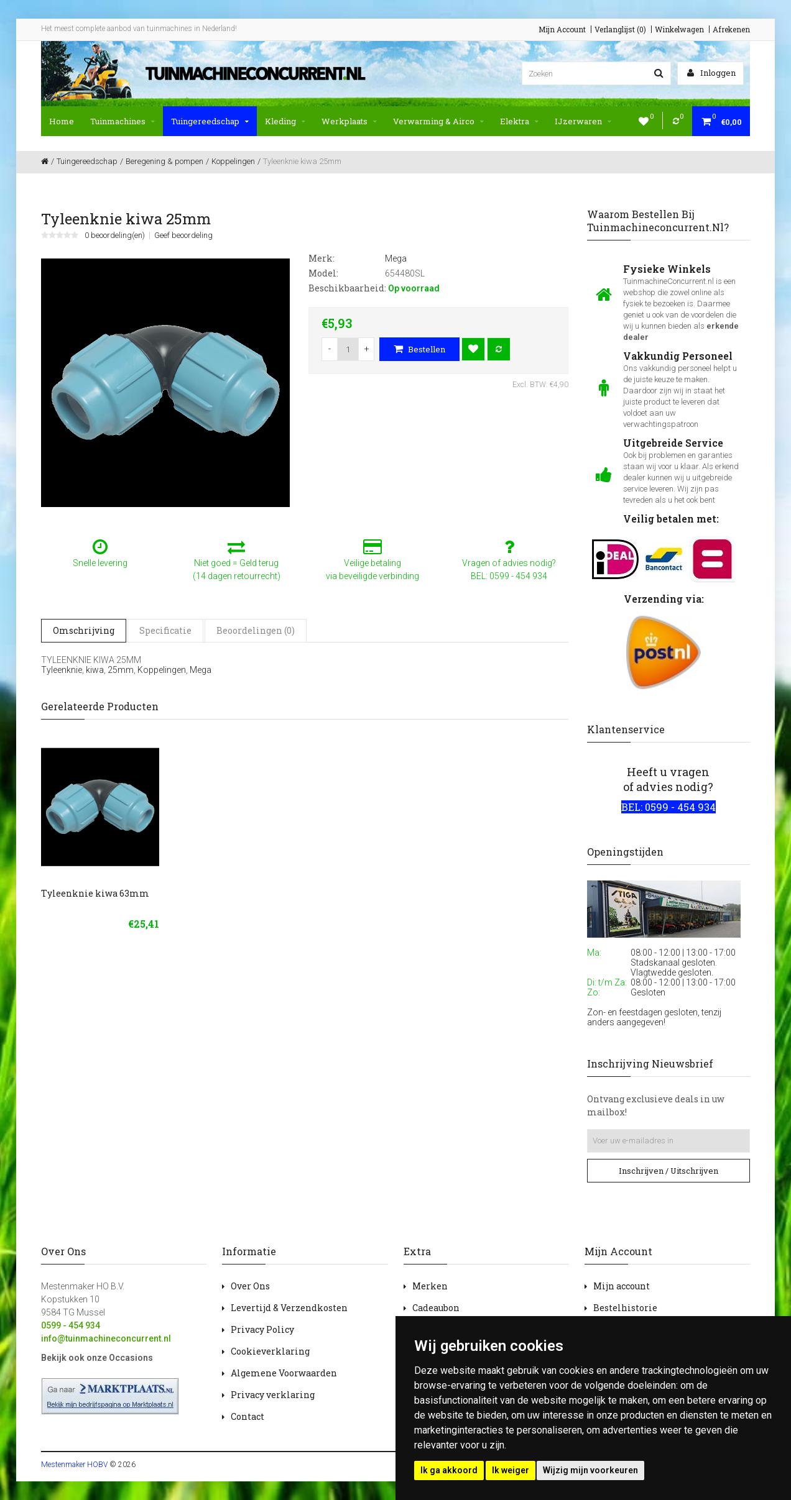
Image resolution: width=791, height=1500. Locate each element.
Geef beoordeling (183, 235)
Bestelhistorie (625, 1308)
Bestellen (419, 349)
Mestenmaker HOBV (74, 1464)
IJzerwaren (583, 121)
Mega (200, 670)
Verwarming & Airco (438, 121)
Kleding (285, 121)
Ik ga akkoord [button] (449, 1470)
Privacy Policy (262, 1329)
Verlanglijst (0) (620, 29)
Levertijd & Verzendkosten (289, 1308)
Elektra (519, 121)
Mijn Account (562, 29)
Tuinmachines (122, 121)
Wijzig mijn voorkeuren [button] (590, 1470)
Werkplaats (349, 121)
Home (61, 121)
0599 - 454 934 (70, 1325)
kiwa (95, 670)
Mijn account (621, 1286)
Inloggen (711, 72)
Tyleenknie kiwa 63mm (95, 893)
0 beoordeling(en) (115, 235)
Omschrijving (83, 630)
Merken (430, 1286)
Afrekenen (731, 29)
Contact (247, 1416)
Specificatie (165, 630)
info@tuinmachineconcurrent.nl (106, 1338)
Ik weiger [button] (510, 1470)
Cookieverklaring (270, 1351)
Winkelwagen (679, 29)
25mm (121, 670)
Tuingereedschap (210, 121)
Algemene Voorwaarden (284, 1373)
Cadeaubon (436, 1308)
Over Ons (250, 1286)
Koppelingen (161, 670)
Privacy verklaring (273, 1395)
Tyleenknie (61, 670)
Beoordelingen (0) (255, 630)
